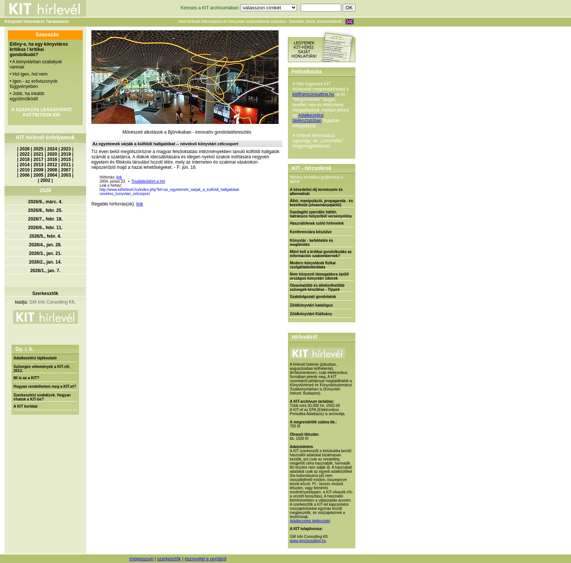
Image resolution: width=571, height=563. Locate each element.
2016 (52, 159)
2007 (66, 170)
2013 (38, 164)
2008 (52, 170)
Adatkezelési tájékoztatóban (308, 118)
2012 (52, 164)
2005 (38, 175)
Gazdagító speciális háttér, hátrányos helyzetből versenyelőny (321, 214)
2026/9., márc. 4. (45, 201)
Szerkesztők (45, 293)
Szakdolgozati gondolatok (313, 297)
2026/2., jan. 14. (45, 262)
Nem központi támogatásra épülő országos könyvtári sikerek (319, 276)
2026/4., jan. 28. (45, 244)
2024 (52, 149)
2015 (66, 159)
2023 (66, 149)
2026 (25, 149)
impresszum (141, 559)
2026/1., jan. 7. (45, 270)
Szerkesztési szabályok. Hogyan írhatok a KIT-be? (42, 397)
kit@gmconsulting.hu (313, 94)
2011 (66, 164)
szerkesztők (169, 559)
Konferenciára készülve (311, 232)
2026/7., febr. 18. (45, 219)
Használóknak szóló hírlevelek (317, 223)
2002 (45, 180)
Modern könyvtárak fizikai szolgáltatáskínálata (312, 265)
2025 (38, 149)
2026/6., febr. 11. (45, 227)
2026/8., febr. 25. (45, 210)
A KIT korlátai (25, 406)
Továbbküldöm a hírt (148, 181)
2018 (25, 159)
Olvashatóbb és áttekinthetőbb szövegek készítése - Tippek (317, 287)
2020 (52, 154)
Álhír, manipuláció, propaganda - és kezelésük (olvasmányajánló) (321, 203)
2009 (38, 170)
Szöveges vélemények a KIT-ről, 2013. (41, 369)
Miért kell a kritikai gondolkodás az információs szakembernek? (321, 254)
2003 (66, 175)
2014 (25, 164)
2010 (25, 170)
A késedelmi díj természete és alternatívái (316, 192)
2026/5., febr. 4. (45, 236)
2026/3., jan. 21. (45, 253)
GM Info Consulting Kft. (52, 302)
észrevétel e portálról (205, 559)
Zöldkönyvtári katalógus (311, 305)
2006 (25, 175)
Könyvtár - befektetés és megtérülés (311, 242)
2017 (38, 159)
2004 (52, 175)
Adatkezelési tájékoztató (35, 358)
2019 (66, 154)
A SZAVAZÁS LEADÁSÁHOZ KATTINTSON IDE (41, 112)
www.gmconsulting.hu (308, 541)
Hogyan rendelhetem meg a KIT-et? (44, 386)
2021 (38, 154)
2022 (25, 154)
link (119, 177)
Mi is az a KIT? (26, 378)
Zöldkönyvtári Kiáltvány (311, 314)
